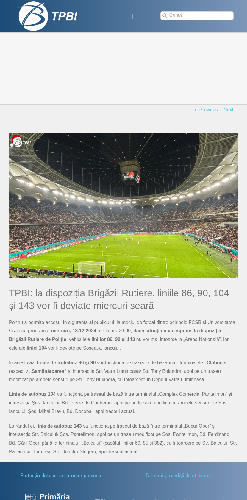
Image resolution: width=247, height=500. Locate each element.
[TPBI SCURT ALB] (47, 3)
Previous (208, 109)
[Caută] (197, 15)
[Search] (164, 15)
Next (228, 109)
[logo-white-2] (47, 495)
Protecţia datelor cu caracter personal (62, 475)
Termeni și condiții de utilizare (178, 475)
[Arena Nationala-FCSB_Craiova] (123, 205)
